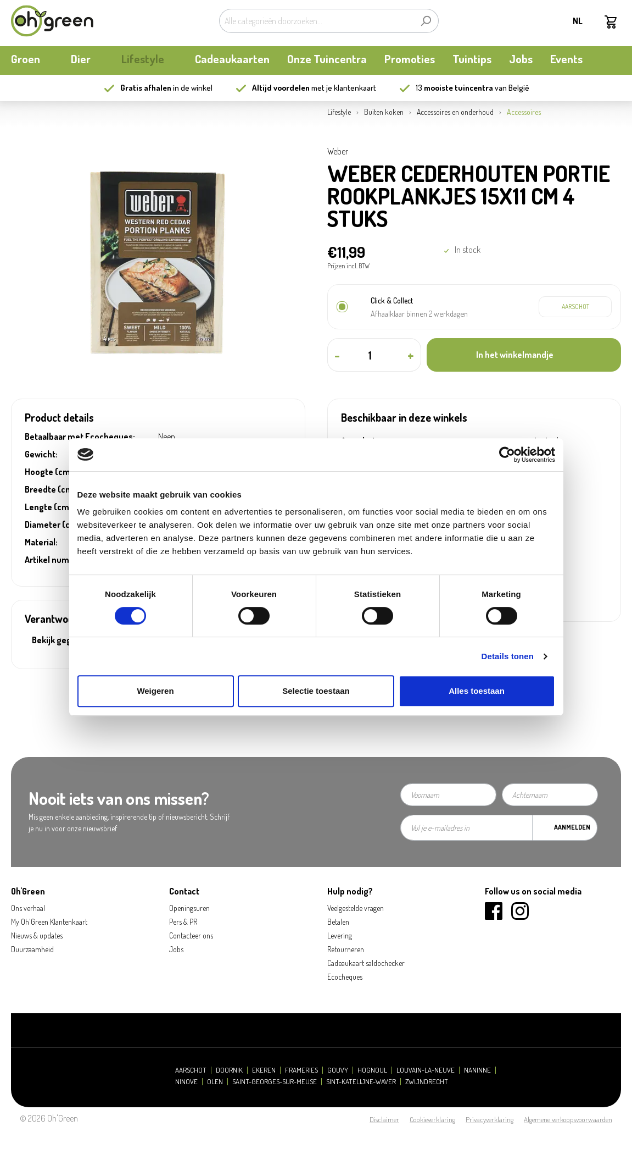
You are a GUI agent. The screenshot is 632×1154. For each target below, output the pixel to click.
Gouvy (337, 1070)
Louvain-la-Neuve (425, 1070)
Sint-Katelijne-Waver (361, 1081)
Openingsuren (189, 908)
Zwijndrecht (426, 1081)
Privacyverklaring (489, 1119)
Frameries (301, 1070)
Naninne (477, 1070)
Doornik (229, 1070)
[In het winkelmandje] (524, 355)
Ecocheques (344, 976)
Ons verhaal (28, 908)
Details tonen (508, 656)
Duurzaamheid (32, 949)
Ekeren (264, 1070)
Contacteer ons (191, 935)
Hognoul (372, 1070)
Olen (215, 1081)
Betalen (338, 921)
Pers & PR (183, 921)
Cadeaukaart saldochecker (366, 963)
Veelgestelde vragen (355, 908)
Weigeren (155, 690)
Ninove (186, 1081)
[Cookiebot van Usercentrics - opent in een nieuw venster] (507, 454)
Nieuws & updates (37, 935)
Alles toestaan (477, 690)
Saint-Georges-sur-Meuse (274, 1081)
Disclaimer (384, 1119)
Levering (339, 935)
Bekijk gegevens (63, 639)
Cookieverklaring (432, 1119)
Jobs (176, 949)
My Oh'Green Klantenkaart (49, 921)
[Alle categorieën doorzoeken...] (316, 21)
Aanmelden (572, 827)
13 (454, 87)
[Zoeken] (426, 21)
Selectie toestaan (316, 690)
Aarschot (190, 1070)
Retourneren (345, 949)
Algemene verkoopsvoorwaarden (568, 1119)
